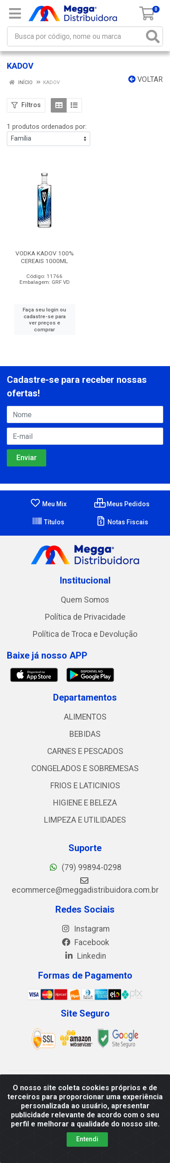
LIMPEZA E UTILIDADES (85, 819)
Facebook (85, 942)
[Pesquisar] (152, 36)
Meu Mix (48, 504)
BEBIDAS (85, 734)
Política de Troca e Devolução (85, 634)
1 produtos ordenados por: (47, 126)
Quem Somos (85, 599)
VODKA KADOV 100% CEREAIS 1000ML (44, 257)
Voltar (145, 79)
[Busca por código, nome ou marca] (76, 36)
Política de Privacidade (85, 617)
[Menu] (15, 13)
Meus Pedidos (122, 504)
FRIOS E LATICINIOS (85, 785)
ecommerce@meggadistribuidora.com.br (85, 885)
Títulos (48, 522)
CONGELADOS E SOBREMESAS (85, 768)
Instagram (85, 928)
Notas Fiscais (121, 522)
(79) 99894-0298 (85, 867)
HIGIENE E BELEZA (85, 802)
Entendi (87, 1139)
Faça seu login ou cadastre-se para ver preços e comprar (44, 319)
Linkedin (85, 956)
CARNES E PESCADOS (85, 751)
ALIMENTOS (85, 716)
